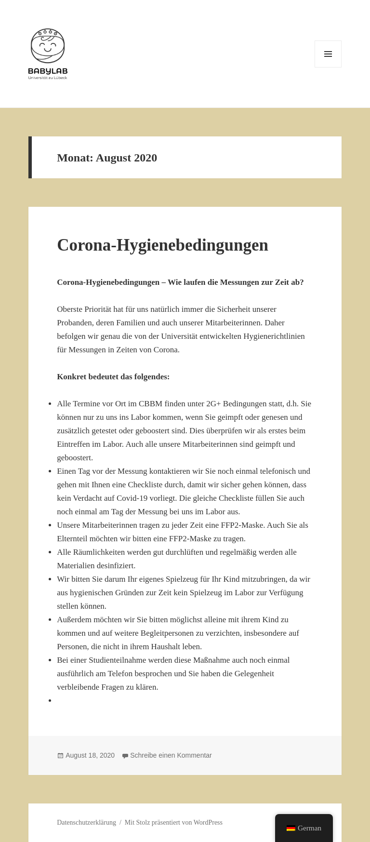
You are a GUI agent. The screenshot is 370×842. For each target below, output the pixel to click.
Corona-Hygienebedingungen (162, 245)
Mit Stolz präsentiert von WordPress (174, 822)
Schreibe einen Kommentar (171, 755)
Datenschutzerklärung (86, 822)
